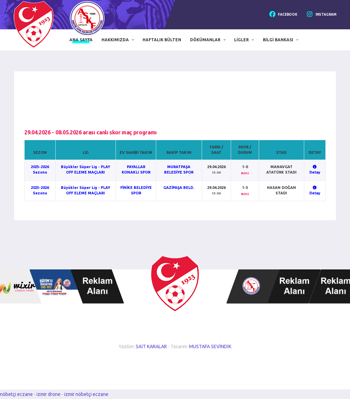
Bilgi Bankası (278, 40)
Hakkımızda (115, 40)
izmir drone (48, 394)
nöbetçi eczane (16, 394)
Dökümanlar (205, 40)
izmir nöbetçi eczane (86, 394)
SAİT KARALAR (151, 346)
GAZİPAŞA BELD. (178, 188)
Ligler (241, 40)
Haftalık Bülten (162, 40)
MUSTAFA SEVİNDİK (210, 346)
